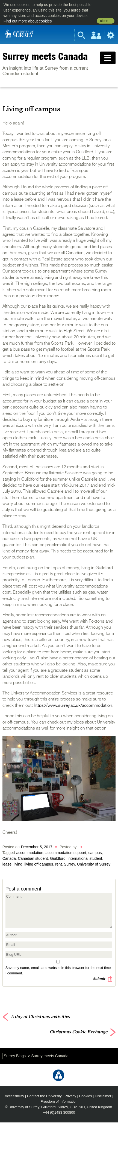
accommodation (29, 852)
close (104, 21)
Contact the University (44, 1096)
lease (6, 864)
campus (95, 852)
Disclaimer (103, 1096)
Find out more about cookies (28, 21)
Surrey (69, 864)
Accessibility (14, 1096)
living (18, 864)
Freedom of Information (59, 1101)
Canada (9, 858)
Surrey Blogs (15, 1056)
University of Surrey (93, 864)
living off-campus (39, 864)
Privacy (70, 1096)
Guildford (58, 858)
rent (58, 864)
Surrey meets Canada (45, 56)
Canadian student (33, 858)
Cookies (85, 1096)
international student (85, 858)
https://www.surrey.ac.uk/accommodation (73, 706)
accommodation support (65, 852)
